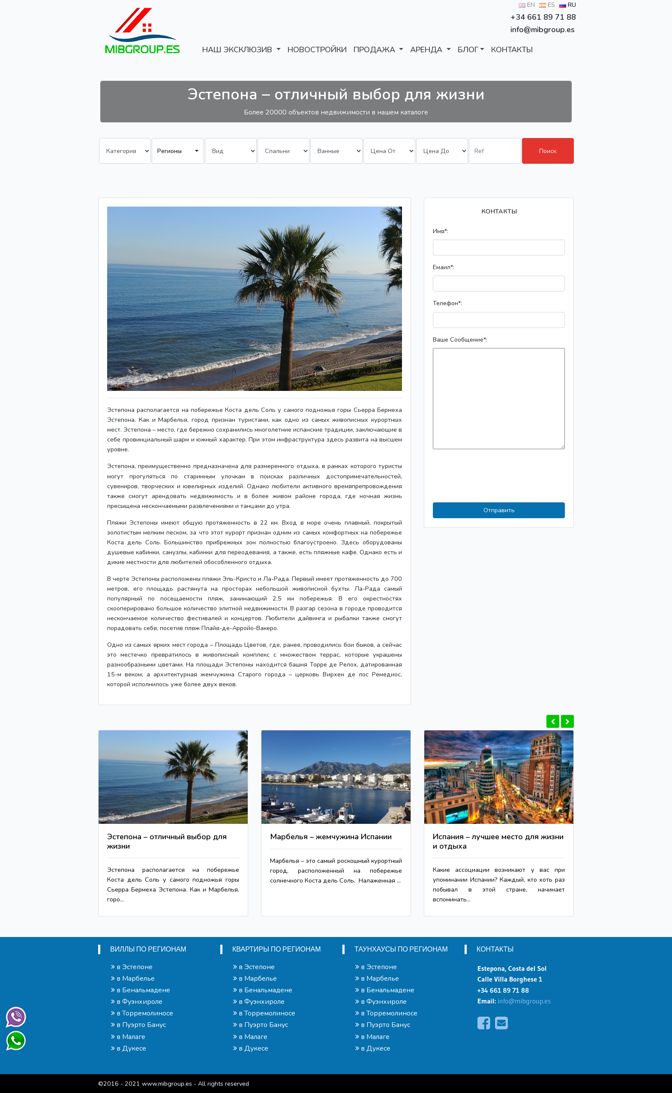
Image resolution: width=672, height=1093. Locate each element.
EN (527, 4)
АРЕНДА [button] (427, 50)
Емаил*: (443, 267)
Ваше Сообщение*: (460, 339)
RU (567, 4)
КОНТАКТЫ (512, 50)
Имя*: (440, 231)
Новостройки (317, 50)
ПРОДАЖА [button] (375, 50)
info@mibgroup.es (524, 1001)
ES (547, 4)
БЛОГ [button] (468, 50)
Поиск (547, 151)
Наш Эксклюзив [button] (238, 50)
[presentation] (498, 475)
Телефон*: (447, 303)
